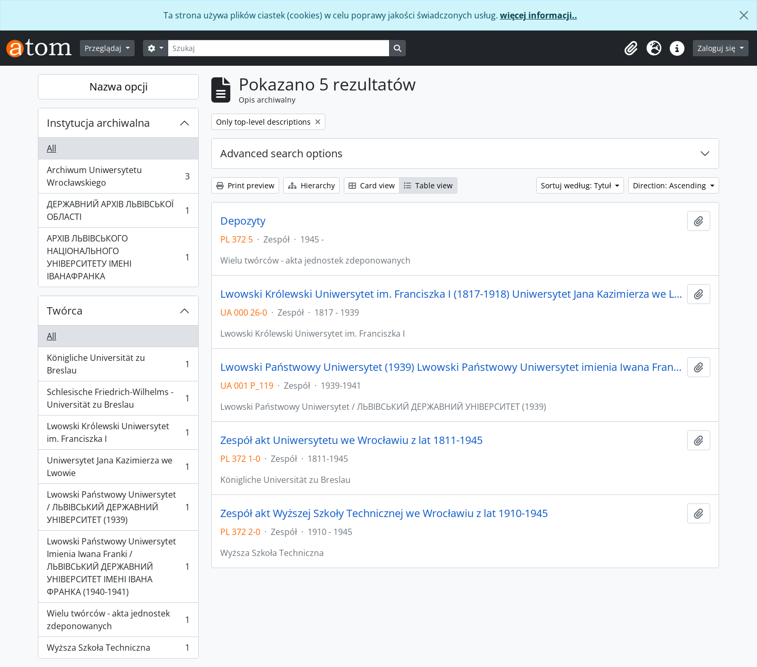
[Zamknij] (743, 15)
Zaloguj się (718, 48)
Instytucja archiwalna (98, 123)
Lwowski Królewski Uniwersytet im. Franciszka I (118, 432)
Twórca (65, 311)
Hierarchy (311, 185)
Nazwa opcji (118, 86)
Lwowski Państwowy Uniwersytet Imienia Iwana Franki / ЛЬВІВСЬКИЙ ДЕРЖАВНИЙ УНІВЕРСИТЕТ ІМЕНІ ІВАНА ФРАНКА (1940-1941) (118, 566)
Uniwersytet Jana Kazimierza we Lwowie (118, 466)
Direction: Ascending (670, 185)
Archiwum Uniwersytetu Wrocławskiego (118, 176)
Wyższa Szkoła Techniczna (118, 649)
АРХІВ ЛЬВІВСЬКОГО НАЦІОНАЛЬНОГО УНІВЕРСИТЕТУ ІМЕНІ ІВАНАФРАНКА (118, 257)
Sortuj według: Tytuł (577, 185)
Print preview (245, 185)
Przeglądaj (104, 48)
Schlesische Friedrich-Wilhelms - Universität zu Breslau (118, 398)
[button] (630, 48)
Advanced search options (281, 153)
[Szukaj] (279, 48)
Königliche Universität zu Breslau (118, 364)
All (51, 148)
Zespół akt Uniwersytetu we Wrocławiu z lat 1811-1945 (351, 440)
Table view (428, 185)
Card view (372, 185)
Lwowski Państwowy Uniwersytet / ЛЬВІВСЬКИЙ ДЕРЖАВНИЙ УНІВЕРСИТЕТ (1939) (118, 507)
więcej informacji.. (538, 15)
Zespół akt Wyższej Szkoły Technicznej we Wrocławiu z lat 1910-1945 (384, 513)
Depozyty (242, 221)
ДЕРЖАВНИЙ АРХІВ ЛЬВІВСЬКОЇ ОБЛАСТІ (118, 210)
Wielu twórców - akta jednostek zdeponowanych (118, 620)
